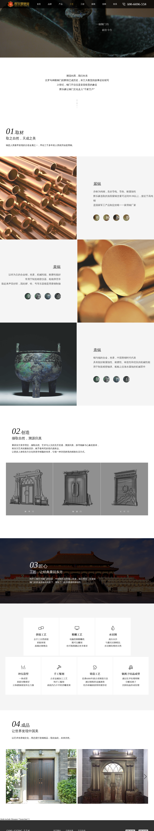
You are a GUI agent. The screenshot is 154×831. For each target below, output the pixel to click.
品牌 (50, 4)
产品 (61, 4)
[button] (145, 776)
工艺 (71, 4)
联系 (115, 4)
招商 (104, 4)
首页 (39, 4)
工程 (82, 4)
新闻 (93, 4)
